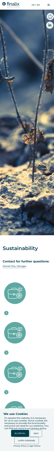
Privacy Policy (20, 446)
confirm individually (26, 440)
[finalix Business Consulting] (10, 5)
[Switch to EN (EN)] (38, 5)
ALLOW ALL (20, 433)
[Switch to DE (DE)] (33, 5)
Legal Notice (34, 446)
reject (36, 433)
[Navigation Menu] (48, 5)
